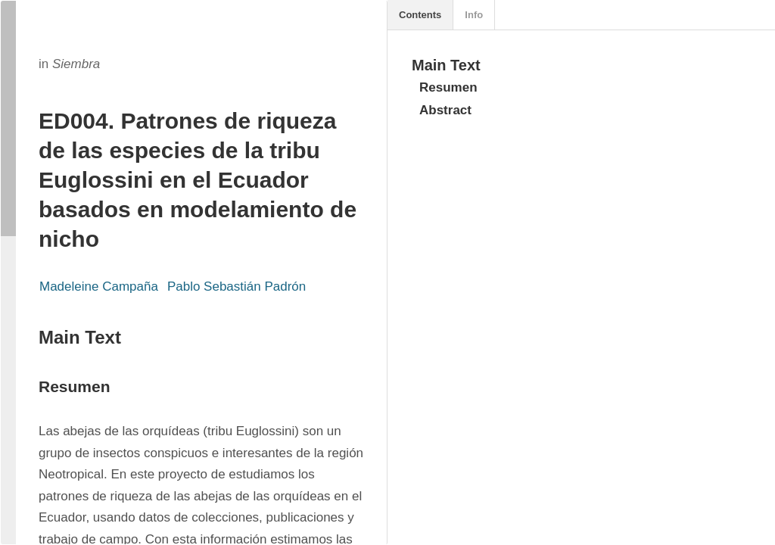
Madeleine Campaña (98, 286)
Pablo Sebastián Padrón (236, 286)
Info (474, 14)
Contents (420, 14)
